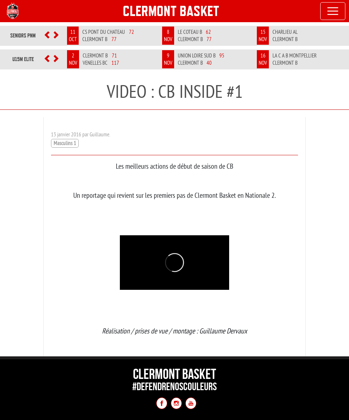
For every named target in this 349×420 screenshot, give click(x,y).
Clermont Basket (171, 11)
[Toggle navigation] (333, 11)
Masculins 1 (65, 143)
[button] (47, 35)
